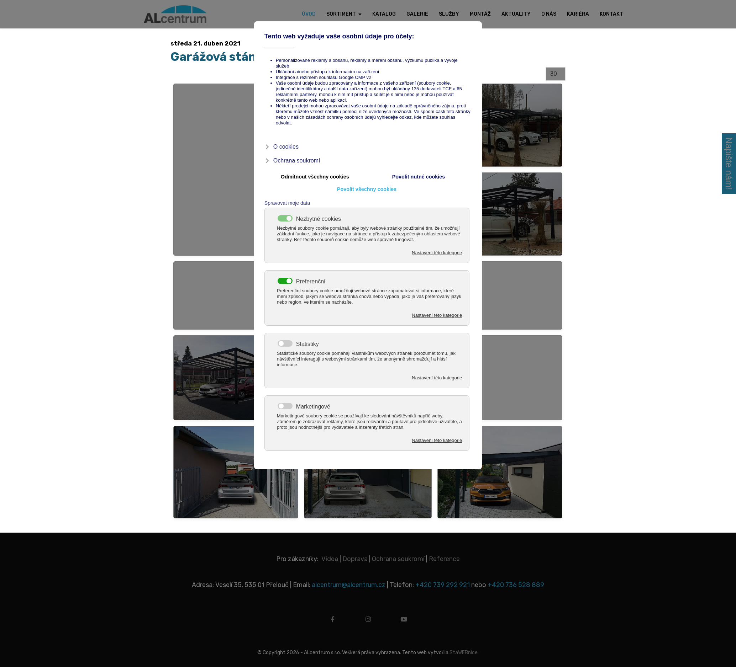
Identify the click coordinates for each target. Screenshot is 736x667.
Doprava (355, 559)
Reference (444, 559)
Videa (329, 559)
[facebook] (332, 622)
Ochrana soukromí (398, 559)
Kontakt (611, 14)
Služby (449, 14)
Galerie (417, 14)
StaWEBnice (464, 653)
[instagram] (368, 622)
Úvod (309, 14)
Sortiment (341, 14)
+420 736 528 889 (516, 585)
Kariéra (578, 14)
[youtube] (403, 622)
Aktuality (516, 14)
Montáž (480, 14)
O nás (548, 14)
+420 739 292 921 (442, 585)
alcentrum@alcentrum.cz (349, 585)
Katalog (384, 14)
